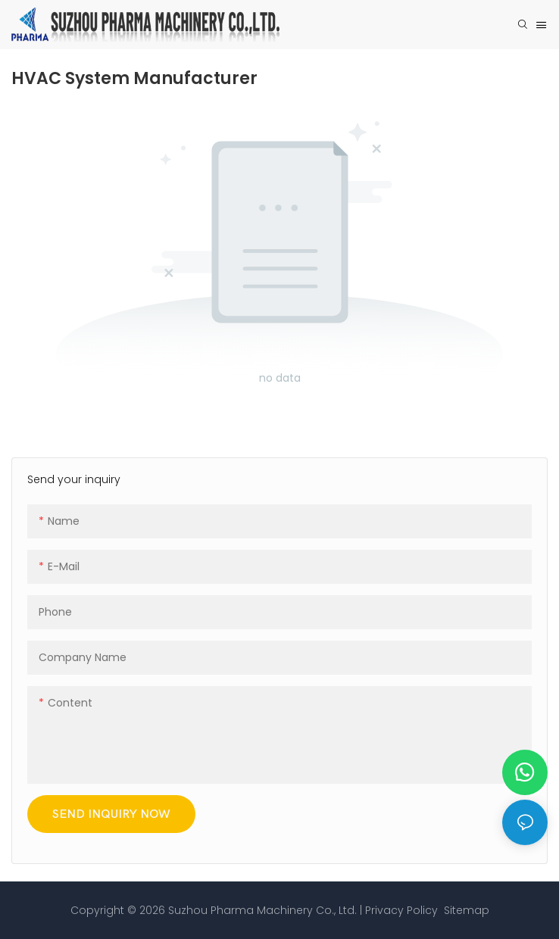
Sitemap (465, 910)
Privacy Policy (401, 910)
